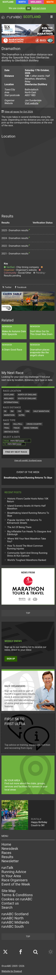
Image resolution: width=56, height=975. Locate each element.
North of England (27, 394)
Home (6, 844)
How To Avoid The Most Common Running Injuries (25, 547)
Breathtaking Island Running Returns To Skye (28, 514)
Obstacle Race (11, 432)
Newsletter (10, 861)
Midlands (36, 2)
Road (6, 424)
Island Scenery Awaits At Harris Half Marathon (26, 507)
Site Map (8, 891)
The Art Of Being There (19, 527)
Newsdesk (9, 849)
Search (7, 907)
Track (16, 428)
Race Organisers (14, 880)
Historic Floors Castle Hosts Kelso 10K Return (27, 500)
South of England (27, 398)
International (11, 402)
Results (7, 857)
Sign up (11, 659)
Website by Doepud (11, 971)
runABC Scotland (15, 914)
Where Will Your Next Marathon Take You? (26, 540)
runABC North (12, 918)
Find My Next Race (16, 452)
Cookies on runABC (16, 899)
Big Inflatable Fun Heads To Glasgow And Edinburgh (29, 533)
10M (27, 411)
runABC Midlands (15, 922)
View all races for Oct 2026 (18, 111)
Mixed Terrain (31, 428)
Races (6, 853)
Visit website (31, 103)
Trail (6, 428)
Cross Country (34, 424)
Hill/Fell (17, 424)
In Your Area (11, 876)
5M (12, 411)
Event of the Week (15, 884)
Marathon (9, 415)
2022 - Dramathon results (14, 245)
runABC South (12, 926)
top (28, 613)
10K (19, 411)
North (22, 2)
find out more (39, 8)
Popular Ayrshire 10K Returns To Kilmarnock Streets (24, 521)
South (49, 2)
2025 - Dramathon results (14, 230)
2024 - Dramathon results (14, 238)
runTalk (7, 868)
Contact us (10, 903)
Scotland (8, 2)
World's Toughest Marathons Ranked (26, 560)
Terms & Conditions (17, 895)
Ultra (21, 415)
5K (5, 411)
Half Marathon (41, 411)
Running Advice (13, 872)
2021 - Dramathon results (14, 253)
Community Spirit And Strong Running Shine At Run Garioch (27, 554)
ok (28, 8)
